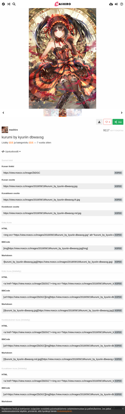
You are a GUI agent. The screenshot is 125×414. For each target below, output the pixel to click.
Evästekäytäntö (64, 411)
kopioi (118, 173)
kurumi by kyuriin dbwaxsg (23, 137)
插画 (11, 142)
